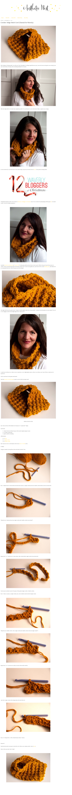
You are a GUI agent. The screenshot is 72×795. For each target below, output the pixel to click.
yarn (35, 169)
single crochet (7, 439)
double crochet (7, 441)
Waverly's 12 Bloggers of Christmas (24, 201)
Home (2, 17)
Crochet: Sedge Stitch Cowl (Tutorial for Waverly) (17, 22)
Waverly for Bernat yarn (8, 265)
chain (6, 438)
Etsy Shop (26, 17)
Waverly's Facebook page (8, 379)
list (51, 201)
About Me (7, 17)
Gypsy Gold (17, 265)
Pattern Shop (19, 17)
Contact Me (13, 17)
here (34, 746)
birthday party (46, 266)
